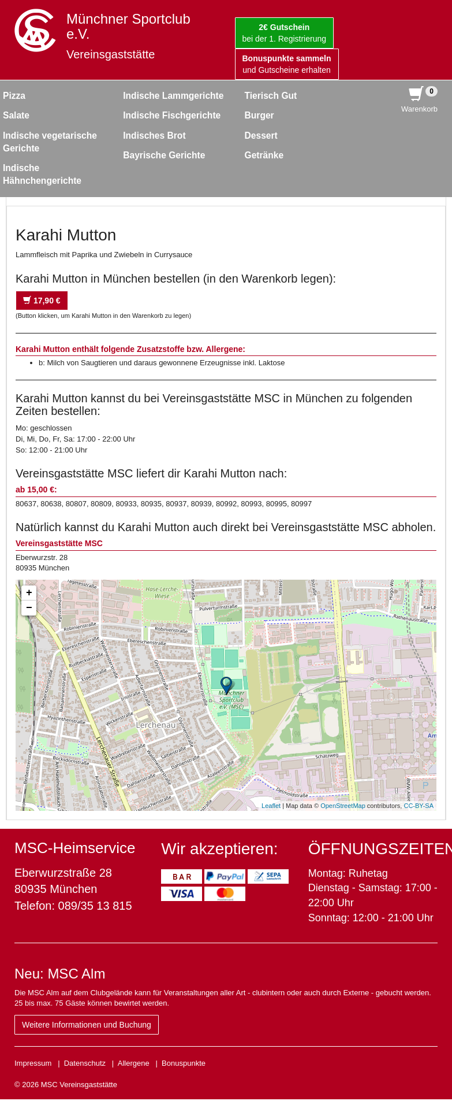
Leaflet (271, 805)
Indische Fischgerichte (172, 115)
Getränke (264, 155)
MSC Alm (76, 973)
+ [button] (29, 593)
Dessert (261, 135)
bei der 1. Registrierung (284, 33)
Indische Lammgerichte (173, 96)
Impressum (32, 1063)
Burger (259, 115)
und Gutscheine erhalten (286, 64)
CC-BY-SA (419, 805)
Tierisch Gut (271, 96)
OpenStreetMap (342, 805)
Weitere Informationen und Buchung (86, 1024)
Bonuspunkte (184, 1063)
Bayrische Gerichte (164, 155)
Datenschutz (85, 1063)
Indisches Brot (154, 135)
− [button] (29, 608)
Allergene (134, 1063)
